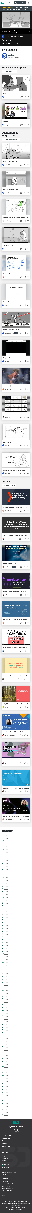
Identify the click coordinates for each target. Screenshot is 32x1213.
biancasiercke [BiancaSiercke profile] (8, 333)
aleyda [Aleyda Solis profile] (5, 763)
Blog (3, 1170)
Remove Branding (7, 1190)
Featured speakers (7, 1149)
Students (4, 1160)
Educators (5, 1158)
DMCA (23, 1207)
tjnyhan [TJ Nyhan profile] (6, 164)
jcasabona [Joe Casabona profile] (6, 538)
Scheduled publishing (8, 1188)
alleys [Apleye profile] (5, 96)
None (6, 835)
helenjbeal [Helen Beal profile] (6, 510)
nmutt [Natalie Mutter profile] (5, 192)
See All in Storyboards (11, 139)
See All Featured (9, 485)
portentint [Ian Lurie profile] (7, 566)
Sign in (11, 3)
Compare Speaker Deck (9, 1172)
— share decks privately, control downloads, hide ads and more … (16, 8)
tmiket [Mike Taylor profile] (5, 623)
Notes (3, 1195)
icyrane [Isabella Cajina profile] (6, 417)
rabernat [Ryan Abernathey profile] (6, 595)
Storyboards (7, 40)
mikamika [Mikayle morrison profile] (6, 389)
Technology (5, 1141)
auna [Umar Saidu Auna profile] (5, 707)
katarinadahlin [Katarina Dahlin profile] (8, 735)
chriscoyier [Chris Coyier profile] (7, 679)
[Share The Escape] (9, 43)
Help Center (5, 1167)
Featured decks (6, 1146)
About (8, 1207)
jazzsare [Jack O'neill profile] (6, 445)
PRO (16, 333)
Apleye (11, 55)
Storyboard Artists (7, 1156)
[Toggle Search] (28, 2)
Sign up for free (20, 3)
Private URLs (5, 1181)
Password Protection (8, 1184)
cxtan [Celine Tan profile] (5, 249)
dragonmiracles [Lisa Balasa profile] (8, 277)
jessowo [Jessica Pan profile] (6, 473)
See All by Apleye (9, 72)
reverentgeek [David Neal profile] (8, 651)
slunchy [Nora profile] (6, 305)
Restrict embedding (7, 1193)
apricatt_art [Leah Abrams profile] (7, 221)
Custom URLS (6, 1186)
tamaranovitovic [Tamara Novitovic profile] (9, 819)
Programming (6, 1138)
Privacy (18, 1207)
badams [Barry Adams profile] (6, 791)
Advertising (5, 1174)
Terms (13, 1207)
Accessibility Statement (16, 1209)
